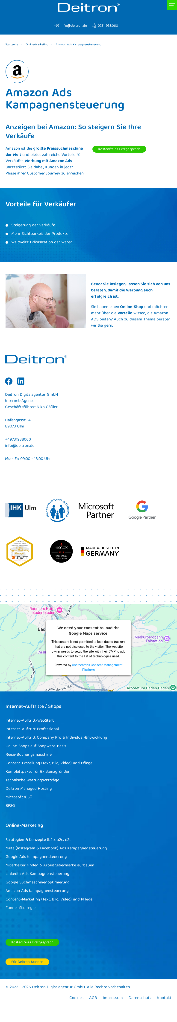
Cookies (76, 998)
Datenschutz (140, 998)
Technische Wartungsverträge (32, 780)
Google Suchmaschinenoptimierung (38, 883)
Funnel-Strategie (20, 908)
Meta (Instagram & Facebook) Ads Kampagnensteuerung (56, 848)
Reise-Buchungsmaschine (29, 755)
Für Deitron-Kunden (27, 962)
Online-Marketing (24, 826)
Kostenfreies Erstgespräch (119, 149)
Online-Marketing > (39, 44)
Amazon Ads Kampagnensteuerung (37, 891)
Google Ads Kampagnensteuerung (36, 857)
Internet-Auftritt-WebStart (30, 721)
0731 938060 (104, 26)
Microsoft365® (19, 797)
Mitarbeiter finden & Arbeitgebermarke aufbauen (50, 865)
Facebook (8, 384)
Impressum (113, 998)
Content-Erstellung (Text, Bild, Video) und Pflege (49, 763)
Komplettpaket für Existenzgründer (38, 772)
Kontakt (164, 998)
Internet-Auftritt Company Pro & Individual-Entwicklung (56, 738)
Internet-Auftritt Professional (32, 729)
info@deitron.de (70, 26)
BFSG (10, 806)
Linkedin (20, 384)
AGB (93, 998)
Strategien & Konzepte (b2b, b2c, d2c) (39, 840)
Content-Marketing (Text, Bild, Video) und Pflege (49, 900)
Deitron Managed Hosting (29, 789)
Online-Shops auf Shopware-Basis (36, 746)
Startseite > (13, 44)
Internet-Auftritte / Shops (33, 707)
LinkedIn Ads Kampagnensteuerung (37, 874)
